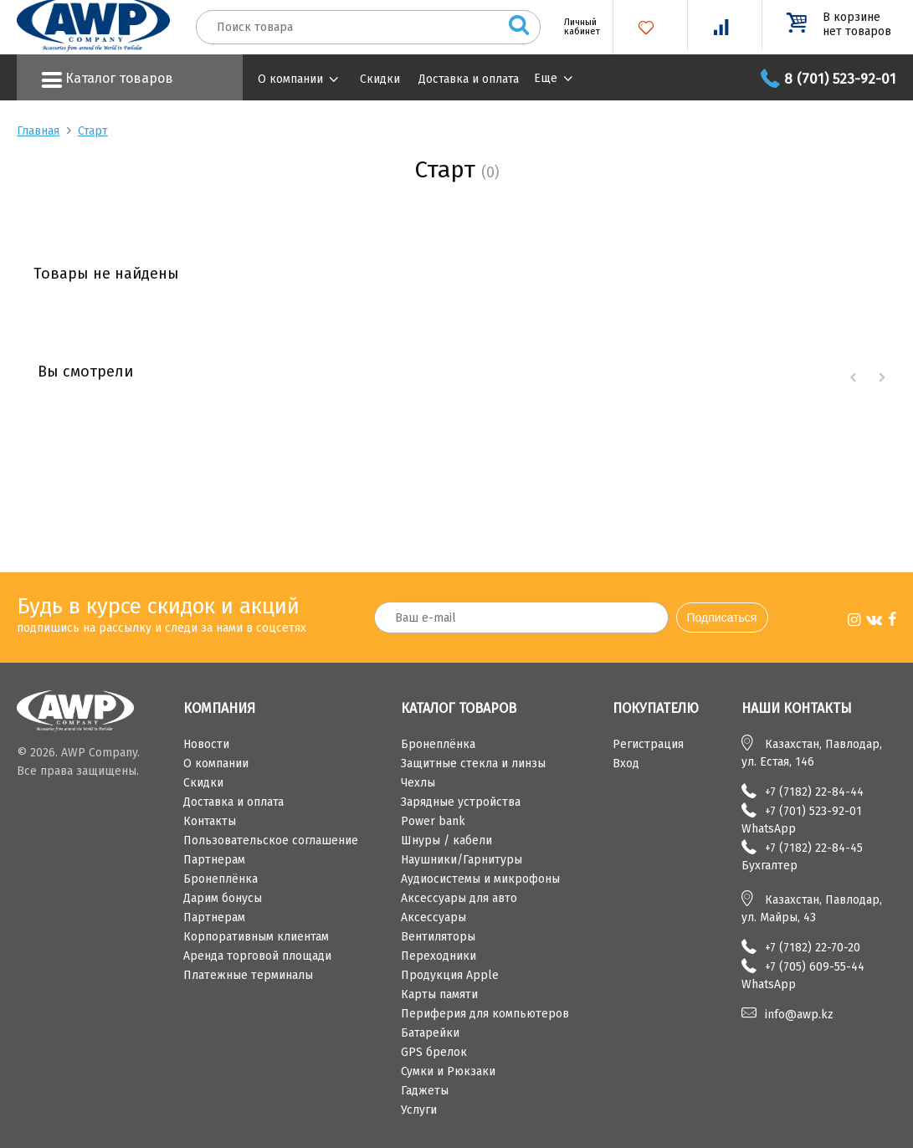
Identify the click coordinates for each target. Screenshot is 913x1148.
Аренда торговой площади (257, 956)
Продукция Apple (450, 975)
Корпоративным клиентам (256, 937)
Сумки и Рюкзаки (448, 1071)
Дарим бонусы (222, 898)
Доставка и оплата (468, 79)
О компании (290, 79)
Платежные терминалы (248, 975)
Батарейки (430, 1033)
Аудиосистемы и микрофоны (480, 879)
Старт (93, 131)
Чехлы (418, 783)
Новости (206, 744)
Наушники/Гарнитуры (461, 860)
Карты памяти (439, 994)
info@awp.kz (799, 1014)
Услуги (419, 1110)
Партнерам (214, 860)
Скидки (380, 79)
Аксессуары (433, 917)
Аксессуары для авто (459, 898)
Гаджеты (425, 1091)
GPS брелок (434, 1052)
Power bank (433, 821)
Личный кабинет (575, 27)
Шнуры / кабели (446, 840)
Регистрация (648, 744)
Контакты (209, 821)
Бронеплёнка (220, 879)
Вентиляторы (438, 937)
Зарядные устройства (461, 802)
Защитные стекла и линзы (473, 763)
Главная (38, 131)
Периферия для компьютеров (485, 1014)
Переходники (438, 956)
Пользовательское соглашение (270, 840)
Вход (626, 763)
